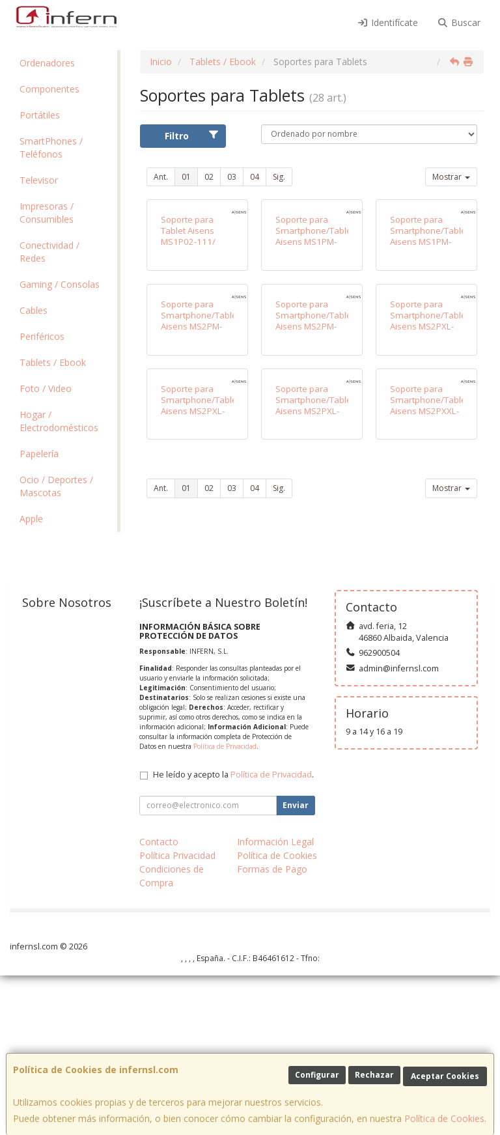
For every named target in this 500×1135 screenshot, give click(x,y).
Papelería (39, 453)
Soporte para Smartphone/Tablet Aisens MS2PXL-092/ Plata (429, 469)
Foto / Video (46, 388)
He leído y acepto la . (233, 934)
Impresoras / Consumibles (47, 212)
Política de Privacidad (225, 905)
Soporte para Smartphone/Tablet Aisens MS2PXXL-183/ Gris (429, 628)
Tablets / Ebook (53, 362)
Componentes (49, 89)
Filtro (192, 136)
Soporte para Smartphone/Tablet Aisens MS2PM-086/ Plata (200, 469)
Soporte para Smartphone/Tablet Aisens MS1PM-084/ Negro (429, 310)
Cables (34, 310)
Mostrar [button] (451, 176)
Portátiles (40, 115)
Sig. (279, 176)
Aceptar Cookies (445, 1076)
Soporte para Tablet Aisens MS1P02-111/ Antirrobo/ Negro (194, 310)
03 (231, 176)
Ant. (161, 176)
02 (209, 176)
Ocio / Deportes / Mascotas (56, 486)
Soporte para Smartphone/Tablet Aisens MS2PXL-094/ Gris (200, 628)
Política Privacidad (177, 1015)
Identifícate (387, 22)
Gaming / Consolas (60, 284)
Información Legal (275, 1001)
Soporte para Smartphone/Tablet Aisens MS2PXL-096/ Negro (314, 628)
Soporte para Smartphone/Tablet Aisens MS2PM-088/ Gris (314, 469)
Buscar (459, 22)
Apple (31, 518)
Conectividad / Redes (49, 251)
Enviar (296, 964)
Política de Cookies (444, 1118)
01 (186, 176)
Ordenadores (47, 63)
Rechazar (374, 1074)
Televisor (39, 180)
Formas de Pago (272, 1028)
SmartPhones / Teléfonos (51, 147)
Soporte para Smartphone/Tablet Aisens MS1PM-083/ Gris (314, 310)
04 (254, 176)
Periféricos (42, 336)
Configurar (317, 1074)
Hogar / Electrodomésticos (59, 421)
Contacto (158, 1001)
